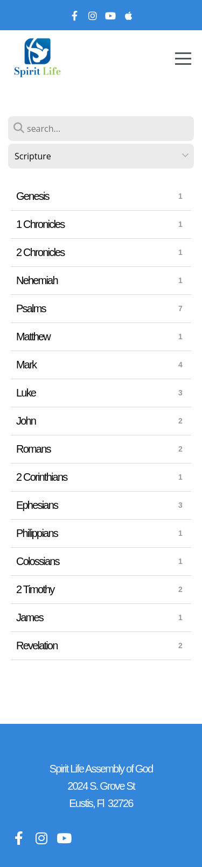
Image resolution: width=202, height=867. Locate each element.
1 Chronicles (40, 224)
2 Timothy (35, 589)
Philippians (37, 533)
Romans (33, 449)
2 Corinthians (41, 477)
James (29, 617)
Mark (26, 365)
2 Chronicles (40, 252)
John (26, 421)
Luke (26, 393)
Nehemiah (37, 280)
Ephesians (37, 505)
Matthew (33, 336)
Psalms (31, 308)
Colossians (37, 561)
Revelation (37, 645)
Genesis (32, 196)
